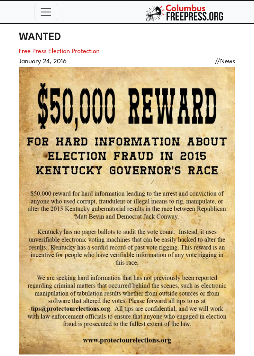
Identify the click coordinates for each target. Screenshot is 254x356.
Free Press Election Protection (59, 51)
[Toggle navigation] (46, 12)
